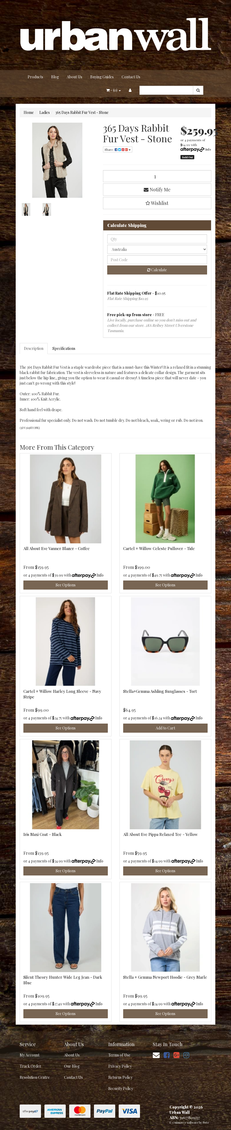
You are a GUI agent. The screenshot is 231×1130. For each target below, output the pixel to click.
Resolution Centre (35, 1077)
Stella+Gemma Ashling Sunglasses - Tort (160, 691)
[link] (167, 1054)
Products (35, 76)
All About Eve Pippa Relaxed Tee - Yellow (160, 834)
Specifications (63, 348)
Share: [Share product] (118, 149)
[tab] (34, 348)
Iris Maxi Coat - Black (42, 834)
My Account (29, 1055)
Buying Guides (102, 76)
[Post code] (157, 259)
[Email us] (156, 1054)
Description (33, 348)
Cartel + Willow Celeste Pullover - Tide (159, 548)
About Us (74, 76)
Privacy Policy (120, 1066)
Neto (206, 1122)
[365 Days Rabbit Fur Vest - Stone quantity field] (157, 176)
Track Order (30, 1066)
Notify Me (157, 189)
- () (113, 90)
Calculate (157, 269)
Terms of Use (119, 1055)
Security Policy (120, 1088)
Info (208, 149)
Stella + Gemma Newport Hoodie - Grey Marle (165, 977)
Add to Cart (165, 728)
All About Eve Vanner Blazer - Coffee (56, 548)
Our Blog (72, 1066)
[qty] (157, 238)
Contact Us (131, 76)
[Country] (157, 249)
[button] (157, 203)
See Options (66, 584)
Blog (55, 76)
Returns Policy (120, 1077)
